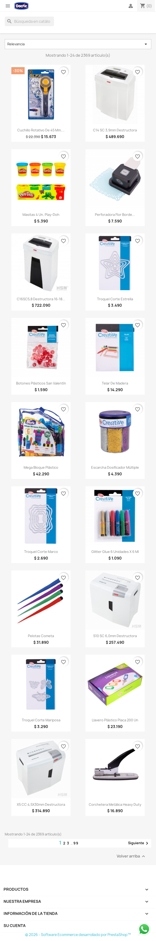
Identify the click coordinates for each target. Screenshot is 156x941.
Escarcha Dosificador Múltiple (115, 467)
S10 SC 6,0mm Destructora (115, 636)
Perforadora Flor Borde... (115, 214)
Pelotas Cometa (41, 636)
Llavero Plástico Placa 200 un (115, 720)
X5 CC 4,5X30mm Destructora (41, 804)
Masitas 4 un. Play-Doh (40, 214)
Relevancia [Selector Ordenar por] (78, 44)
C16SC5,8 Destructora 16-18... (41, 299)
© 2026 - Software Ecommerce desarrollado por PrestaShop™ (78, 934)
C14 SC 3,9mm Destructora (115, 130)
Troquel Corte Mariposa (41, 720)
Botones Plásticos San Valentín (41, 383)
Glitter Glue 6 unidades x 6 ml (115, 551)
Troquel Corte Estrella (115, 299)
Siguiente (139, 843)
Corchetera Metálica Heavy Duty (115, 804)
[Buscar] (29, 21)
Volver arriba (131, 856)
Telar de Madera (115, 383)
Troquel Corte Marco (41, 551)
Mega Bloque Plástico (41, 467)
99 (76, 843)
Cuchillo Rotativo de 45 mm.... (41, 130)
